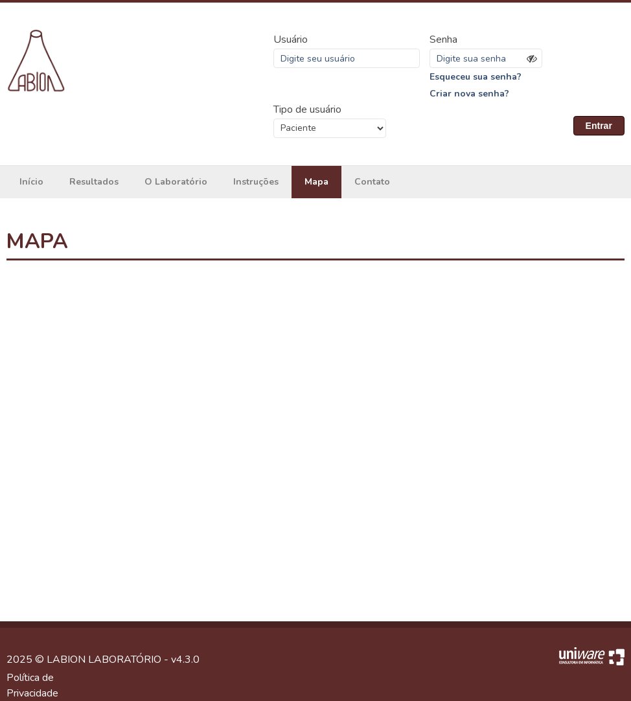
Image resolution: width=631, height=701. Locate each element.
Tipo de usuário (307, 109)
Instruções (256, 182)
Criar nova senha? (469, 93)
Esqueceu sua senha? (476, 77)
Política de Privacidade (32, 685)
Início (31, 182)
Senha (443, 39)
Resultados (94, 182)
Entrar (599, 126)
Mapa (316, 182)
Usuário (290, 39)
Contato (372, 182)
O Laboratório (175, 182)
